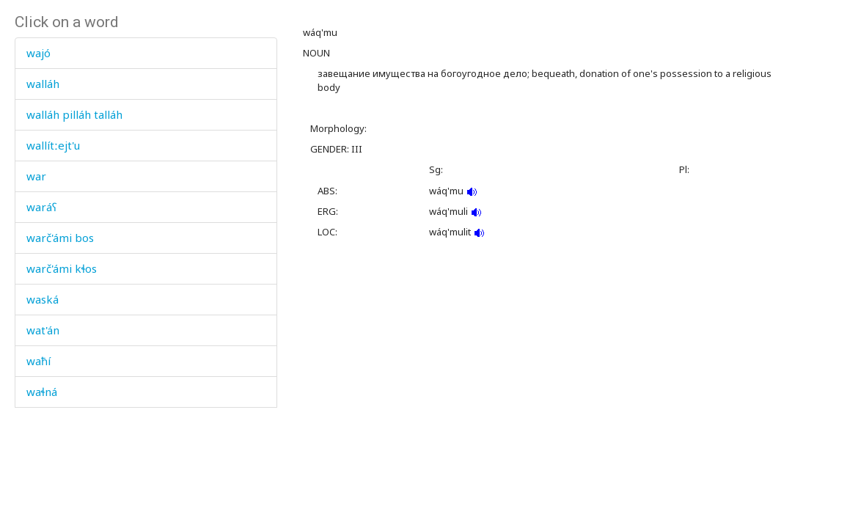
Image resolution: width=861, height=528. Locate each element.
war (36, 176)
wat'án (42, 330)
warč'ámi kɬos (61, 268)
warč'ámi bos (60, 237)
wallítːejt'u (53, 145)
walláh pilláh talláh (74, 114)
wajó (38, 52)
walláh (42, 83)
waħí (38, 360)
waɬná (41, 391)
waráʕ (41, 206)
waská (42, 299)
